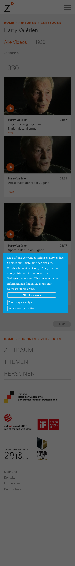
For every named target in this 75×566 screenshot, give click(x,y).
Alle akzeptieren (32, 294)
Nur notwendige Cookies (21, 308)
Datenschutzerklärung (20, 288)
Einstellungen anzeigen (20, 302)
